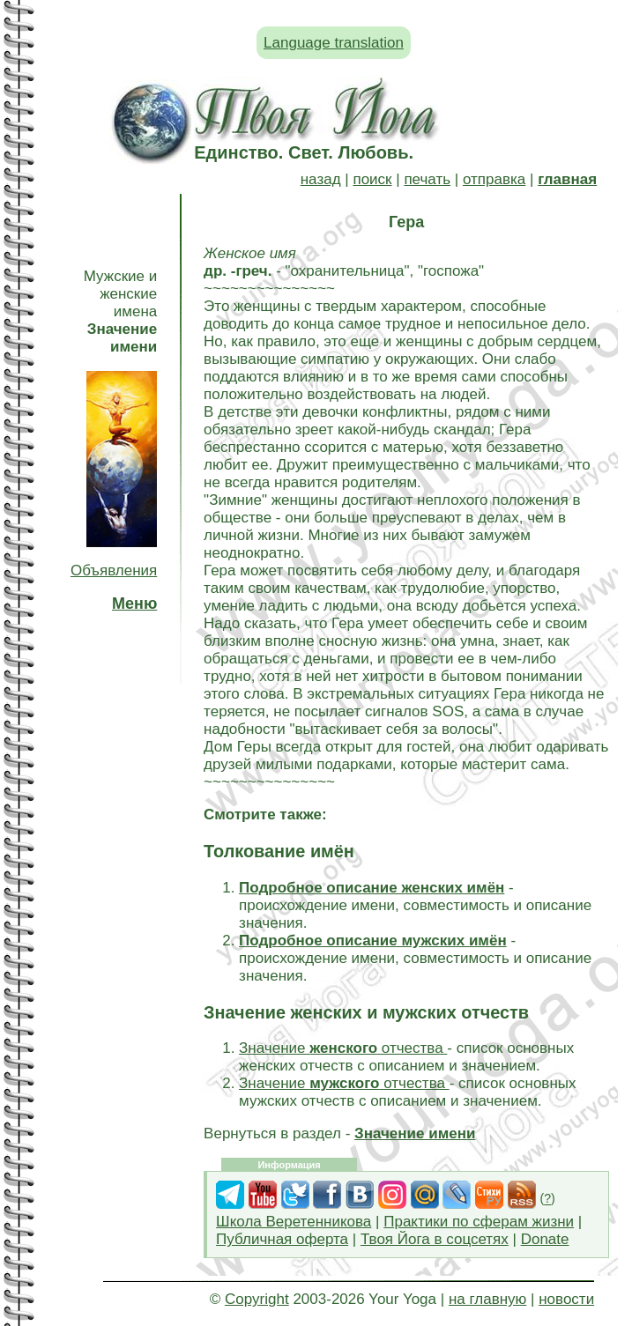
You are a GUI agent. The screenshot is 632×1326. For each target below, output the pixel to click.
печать (427, 179)
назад (321, 179)
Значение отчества (343, 1048)
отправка (494, 179)
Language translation (334, 42)
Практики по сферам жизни (478, 1221)
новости (566, 1299)
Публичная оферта (282, 1239)
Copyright (257, 1299)
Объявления (114, 570)
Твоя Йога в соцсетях (435, 1239)
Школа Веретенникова (293, 1221)
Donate (545, 1239)
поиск (372, 179)
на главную (487, 1299)
